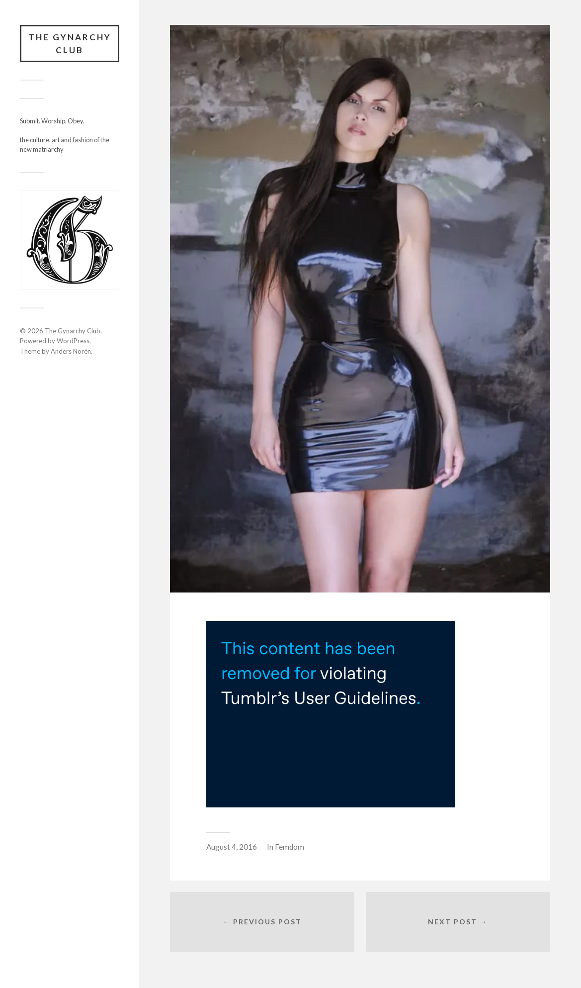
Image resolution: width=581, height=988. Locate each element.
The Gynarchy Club (69, 43)
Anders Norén (71, 351)
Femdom (289, 846)
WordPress (73, 341)
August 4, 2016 (231, 846)
